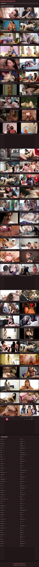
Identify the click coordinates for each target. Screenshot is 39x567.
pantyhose (23, 481)
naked (22, 457)
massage (22, 446)
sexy (22, 506)
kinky (2, 539)
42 (24, 419)
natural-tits (23, 461)
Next (32, 419)
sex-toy (22, 503)
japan (2, 532)
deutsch (2, 474)
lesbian (22, 441)
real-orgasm (23, 494)
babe (2, 450)
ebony (2, 483)
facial (2, 497)
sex (22, 501)
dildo (2, 477)
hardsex (2, 526)
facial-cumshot (4, 499)
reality (22, 497)
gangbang (3, 506)
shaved (22, 508)
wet (22, 539)
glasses (2, 512)
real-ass (22, 492)
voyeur (22, 534)
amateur (3, 439)
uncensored (23, 526)
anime (2, 446)
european (3, 490)
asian (2, 448)
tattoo (22, 514)
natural (22, 459)
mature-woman (24, 454)
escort (2, 486)
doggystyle (3, 479)
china (2, 470)
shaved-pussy (23, 510)
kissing (2, 541)
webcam (22, 537)
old (21, 468)
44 (29, 419)
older (22, 474)
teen (22, 517)
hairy (2, 517)
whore (22, 546)
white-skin (23, 543)
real (22, 490)
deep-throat (3, 472)
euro (2, 488)
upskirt (22, 528)
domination (3, 481)
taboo (22, 512)
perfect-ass (23, 486)
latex (2, 546)
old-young (23, 472)
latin (22, 439)
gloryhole (3, 514)
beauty (2, 459)
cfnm (2, 466)
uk (21, 523)
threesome (23, 519)
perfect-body (23, 488)
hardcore (3, 523)
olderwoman (23, 477)
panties (22, 479)
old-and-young (24, 470)
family (2, 501)
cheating (3, 468)
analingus (3, 443)
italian (2, 530)
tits (22, 521)
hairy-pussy (3, 519)
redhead (22, 499)
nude (22, 466)
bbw (2, 454)
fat (2, 503)
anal (2, 441)
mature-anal (23, 452)
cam (2, 461)
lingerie (22, 443)
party (22, 483)
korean (2, 543)
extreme (3, 492)
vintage (22, 532)
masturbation (23, 448)
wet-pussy (23, 541)
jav (1, 537)
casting (2, 463)
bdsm (2, 457)
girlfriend (3, 510)
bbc (2, 452)
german (3, 508)
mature (22, 450)
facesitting (3, 494)
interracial (3, 528)
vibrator (22, 530)
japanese (3, 534)
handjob (3, 521)
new (22, 463)
